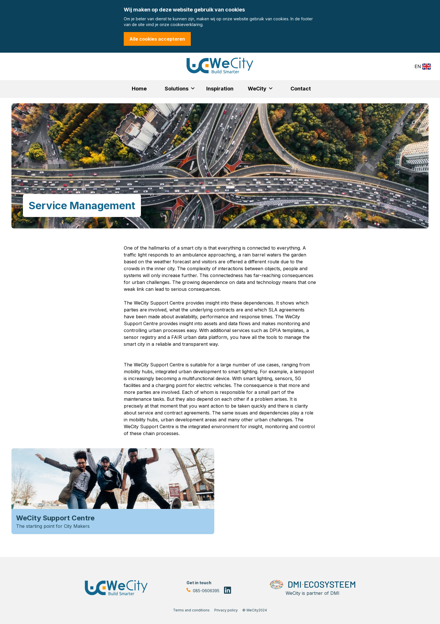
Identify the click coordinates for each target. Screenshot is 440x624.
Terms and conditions (191, 610)
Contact (300, 89)
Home (139, 89)
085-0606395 (202, 591)
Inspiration (219, 89)
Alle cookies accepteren (157, 39)
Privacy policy (226, 610)
